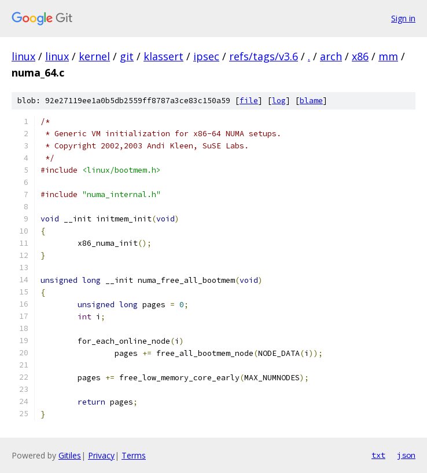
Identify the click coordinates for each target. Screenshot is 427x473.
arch (331, 56)
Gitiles (69, 455)
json (406, 455)
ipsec (206, 56)
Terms (134, 455)
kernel (94, 56)
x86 (360, 56)
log (279, 100)
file (249, 100)
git (127, 56)
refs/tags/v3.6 (263, 56)
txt (378, 455)
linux (23, 56)
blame (311, 100)
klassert (163, 56)
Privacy (101, 455)
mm (388, 56)
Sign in (403, 18)
